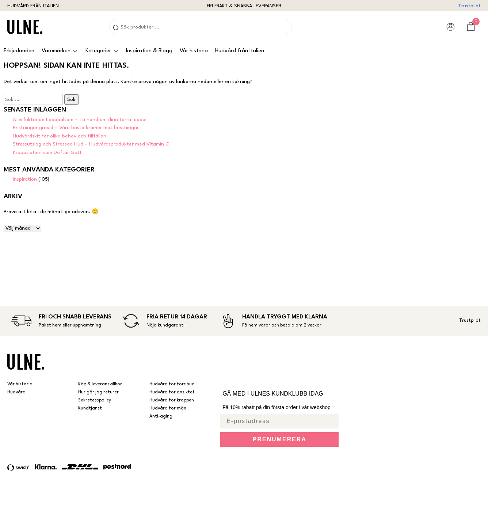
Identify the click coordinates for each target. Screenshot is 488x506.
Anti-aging (160, 416)
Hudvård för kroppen (171, 400)
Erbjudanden (19, 51)
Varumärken (56, 51)
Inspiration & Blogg (149, 51)
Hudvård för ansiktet (172, 392)
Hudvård (16, 392)
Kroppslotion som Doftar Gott (47, 152)
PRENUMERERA (279, 439)
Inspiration (25, 179)
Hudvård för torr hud (172, 384)
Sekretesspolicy (94, 400)
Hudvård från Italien (239, 51)
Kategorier (98, 51)
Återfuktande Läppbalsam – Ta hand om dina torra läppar (80, 119)
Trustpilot (469, 5)
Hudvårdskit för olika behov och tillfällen (59, 136)
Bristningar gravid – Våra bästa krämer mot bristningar (76, 127)
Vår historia (194, 51)
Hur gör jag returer (98, 392)
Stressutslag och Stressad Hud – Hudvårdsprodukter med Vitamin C (91, 144)
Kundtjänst (90, 408)
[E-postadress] (279, 421)
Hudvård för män (167, 408)
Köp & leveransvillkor (100, 384)
